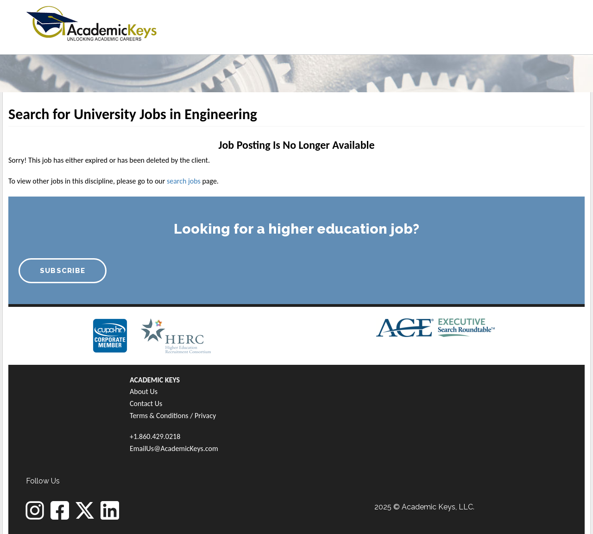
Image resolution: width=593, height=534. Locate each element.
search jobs (184, 181)
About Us (144, 391)
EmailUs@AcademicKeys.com (174, 448)
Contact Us (146, 403)
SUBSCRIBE (63, 271)
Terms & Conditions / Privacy (173, 415)
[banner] (91, 22)
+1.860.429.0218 (155, 436)
